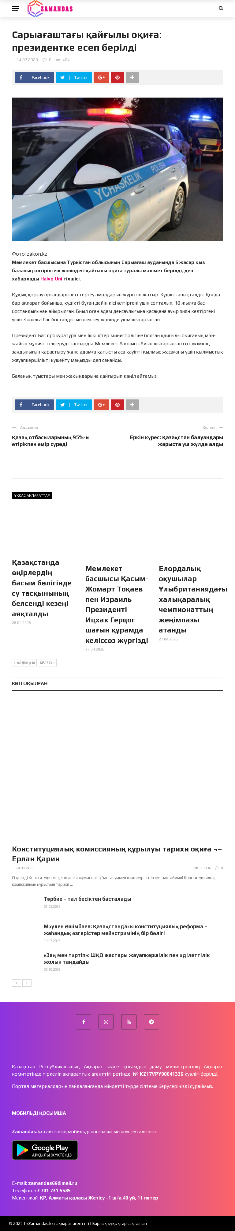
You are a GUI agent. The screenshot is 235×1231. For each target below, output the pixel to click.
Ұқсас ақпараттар (32, 495)
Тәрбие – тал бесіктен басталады (87, 899)
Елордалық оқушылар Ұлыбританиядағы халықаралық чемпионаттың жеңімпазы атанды (193, 599)
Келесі (47, 663)
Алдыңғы (24, 663)
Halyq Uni (51, 279)
